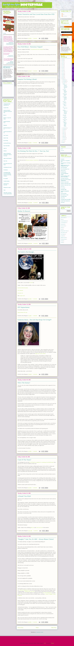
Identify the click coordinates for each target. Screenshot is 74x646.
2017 (63, 63)
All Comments (64, 16)
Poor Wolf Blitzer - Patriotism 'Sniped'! (30, 47)
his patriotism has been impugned (37, 49)
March (64, 136)
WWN (62, 242)
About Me (62, 150)
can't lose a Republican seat (24, 590)
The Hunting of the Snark (7, 167)
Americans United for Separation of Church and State (8, 111)
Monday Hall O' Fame (64, 230)
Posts (63, 14)
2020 (63, 59)
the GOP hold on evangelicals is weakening (37, 462)
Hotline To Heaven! (24, 211)
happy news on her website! (40, 353)
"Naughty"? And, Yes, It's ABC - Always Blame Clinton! (36, 539)
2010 (63, 73)
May (63, 133)
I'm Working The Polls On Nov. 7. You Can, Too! (33, 151)
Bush (62, 219)
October (64, 82)
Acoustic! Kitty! (6, 107)
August (64, 129)
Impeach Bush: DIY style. (22, 312)
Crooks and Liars (39, 527)
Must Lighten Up (63, 232)
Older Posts (53, 627)
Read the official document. (23, 287)
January (64, 139)
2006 (63, 78)
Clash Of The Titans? (24, 460)
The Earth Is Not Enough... (26, 252)
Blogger (52, 643)
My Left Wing (6, 140)
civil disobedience (63, 222)
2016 (63, 64)
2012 (63, 70)
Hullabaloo (5, 125)
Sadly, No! (5, 148)
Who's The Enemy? (24, 383)
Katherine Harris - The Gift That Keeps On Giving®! (35, 320)
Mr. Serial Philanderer (47, 592)
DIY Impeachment (23, 307)
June (63, 132)
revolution (62, 235)
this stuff (31, 282)
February (64, 137)
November (64, 81)
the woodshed (6, 178)
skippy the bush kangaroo (7, 158)
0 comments (35, 70)
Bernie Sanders (63, 217)
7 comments (35, 38)
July (63, 130)
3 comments (35, 142)
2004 (63, 142)
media (62, 229)
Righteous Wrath (63, 237)
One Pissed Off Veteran (7, 143)
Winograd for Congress (7, 187)
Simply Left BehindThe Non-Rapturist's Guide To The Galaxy (8, 154)
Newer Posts (20, 627)
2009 (63, 74)
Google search (22, 295)
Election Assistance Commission (32, 160)
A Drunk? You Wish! (24, 496)
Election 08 (62, 224)
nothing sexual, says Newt (29, 591)
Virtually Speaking (6, 181)
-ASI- (45, 643)
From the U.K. (20, 293)
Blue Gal (32, 527)
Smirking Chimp (63, 239)
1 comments (35, 202)
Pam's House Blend (7, 145)
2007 (63, 77)
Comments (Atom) (39, 632)
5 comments (35, 451)
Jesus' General (6, 135)
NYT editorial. (20, 290)
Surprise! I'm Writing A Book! (27, 79)
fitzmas (62, 227)
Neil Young (62, 234)
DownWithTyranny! (50, 462)
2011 (63, 71)
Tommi (62, 240)
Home (37, 627)
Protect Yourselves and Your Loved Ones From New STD (36, 14)
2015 (63, 66)
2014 (63, 67)
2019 (63, 60)
